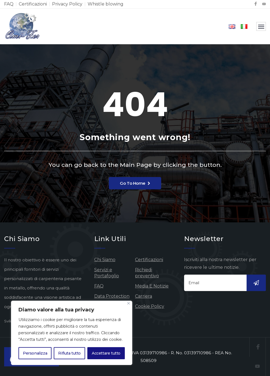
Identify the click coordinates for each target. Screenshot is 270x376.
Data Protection (111, 296)
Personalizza (35, 353)
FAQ (8, 4)
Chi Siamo (104, 259)
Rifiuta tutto (69, 353)
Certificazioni (33, 4)
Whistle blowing (105, 4)
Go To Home (135, 183)
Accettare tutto (106, 353)
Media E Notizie (152, 286)
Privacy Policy (67, 4)
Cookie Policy (149, 306)
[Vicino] (128, 303)
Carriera (143, 296)
